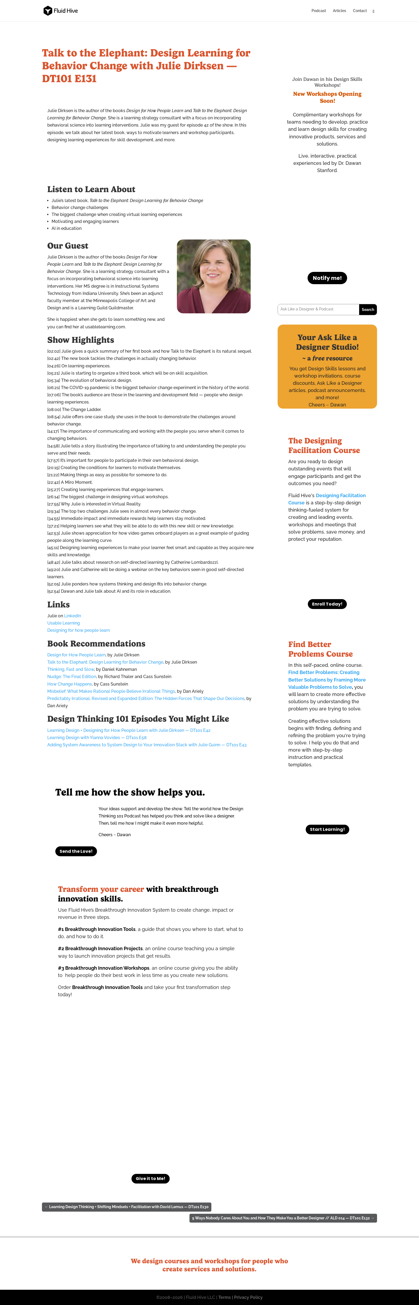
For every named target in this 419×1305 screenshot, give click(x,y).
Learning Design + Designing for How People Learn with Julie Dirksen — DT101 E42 (129, 730)
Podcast (319, 11)
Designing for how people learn (78, 630)
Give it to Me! (150, 1178)
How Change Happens (69, 684)
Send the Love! (76, 851)
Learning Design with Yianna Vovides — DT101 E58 (97, 737)
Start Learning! (327, 829)
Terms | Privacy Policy (240, 1297)
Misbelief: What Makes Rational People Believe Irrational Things (111, 691)
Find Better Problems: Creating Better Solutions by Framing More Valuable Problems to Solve (327, 679)
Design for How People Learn (76, 654)
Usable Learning (63, 623)
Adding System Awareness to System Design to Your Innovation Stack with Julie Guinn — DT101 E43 (147, 744)
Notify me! (327, 278)
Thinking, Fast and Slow (70, 669)
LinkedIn (72, 615)
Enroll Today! (327, 604)
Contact (360, 11)
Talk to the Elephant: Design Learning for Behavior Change (105, 662)
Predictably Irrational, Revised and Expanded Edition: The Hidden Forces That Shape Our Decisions (146, 698)
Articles (339, 11)
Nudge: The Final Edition (71, 676)
